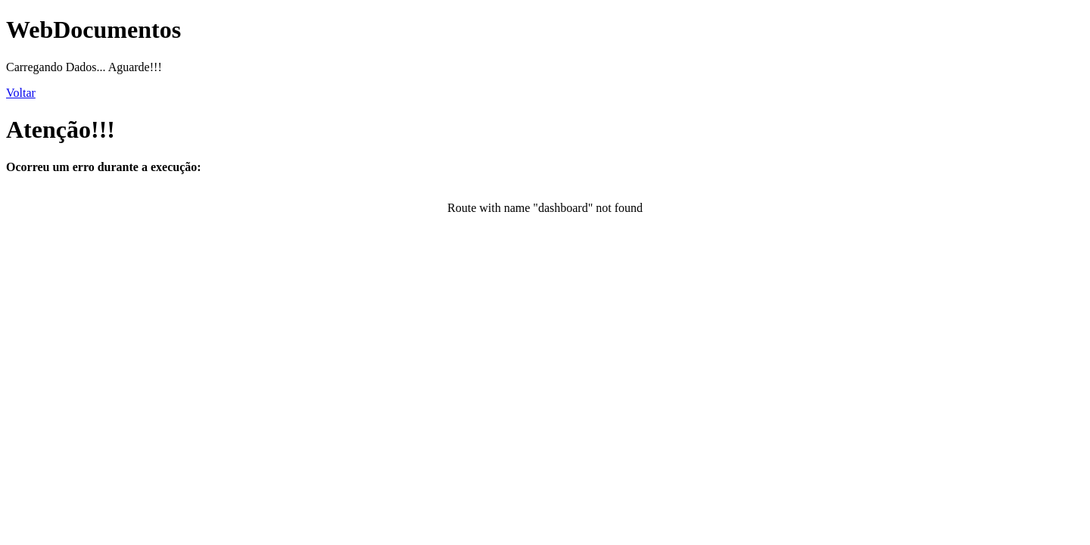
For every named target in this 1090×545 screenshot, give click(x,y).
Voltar (21, 92)
